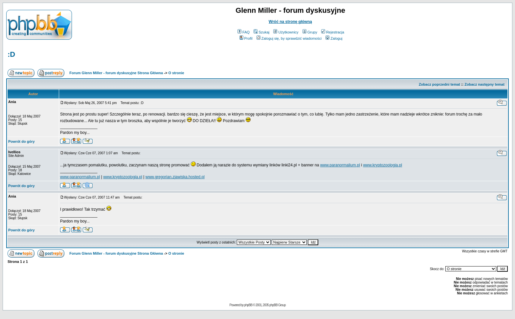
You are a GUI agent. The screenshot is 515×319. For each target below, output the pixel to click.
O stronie (176, 73)
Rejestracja (332, 32)
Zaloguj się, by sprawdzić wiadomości (289, 38)
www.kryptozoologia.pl (382, 165)
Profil (246, 38)
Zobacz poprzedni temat (439, 84)
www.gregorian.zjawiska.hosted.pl (175, 177)
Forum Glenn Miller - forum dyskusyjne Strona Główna (116, 73)
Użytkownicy (285, 32)
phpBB (248, 305)
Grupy (309, 32)
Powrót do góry (21, 141)
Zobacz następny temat (484, 84)
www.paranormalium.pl (340, 165)
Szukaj (261, 32)
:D (11, 54)
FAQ (243, 32)
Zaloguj (333, 38)
